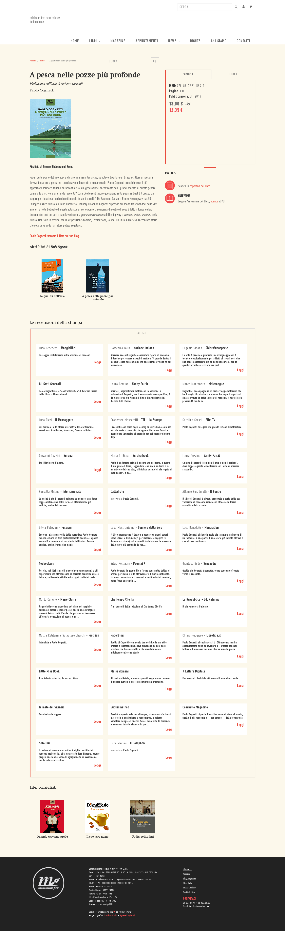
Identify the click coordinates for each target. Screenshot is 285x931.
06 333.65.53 (204, 903)
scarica (214, 201)
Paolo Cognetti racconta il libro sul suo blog (54, 236)
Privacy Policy (189, 887)
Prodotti (33, 60)
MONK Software (126, 912)
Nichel (42, 60)
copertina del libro (200, 186)
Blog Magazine (189, 878)
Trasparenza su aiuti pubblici (101, 904)
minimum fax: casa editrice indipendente (45, 20)
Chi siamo (187, 869)
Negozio (186, 874)
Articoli (142, 333)
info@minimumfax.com (199, 906)
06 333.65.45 (189, 903)
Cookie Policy (189, 892)
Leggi (97, 362)
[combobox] (205, 7)
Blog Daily (187, 883)
